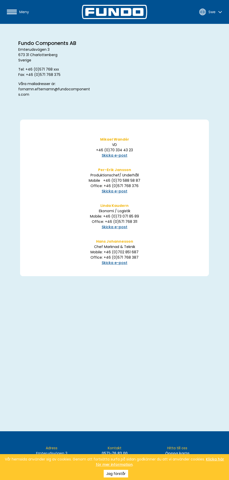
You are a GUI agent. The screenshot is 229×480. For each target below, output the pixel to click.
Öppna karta (177, 453)
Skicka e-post (114, 155)
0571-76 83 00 (115, 453)
